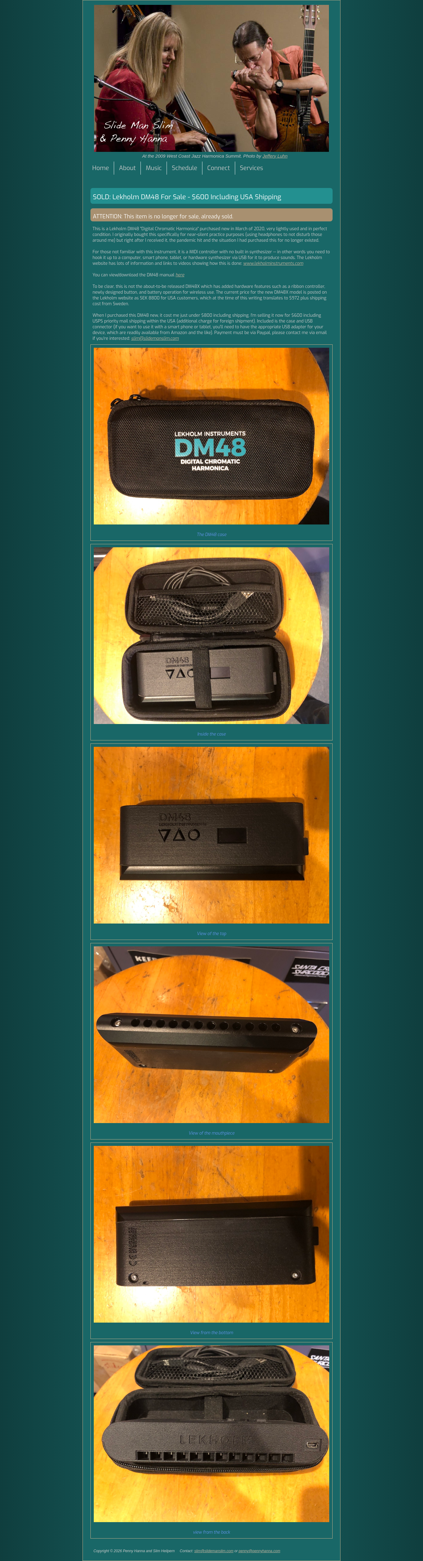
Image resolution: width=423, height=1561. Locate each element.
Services (251, 168)
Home (100, 168)
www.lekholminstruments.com (273, 263)
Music (154, 168)
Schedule (184, 168)
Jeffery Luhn (275, 156)
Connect (218, 168)
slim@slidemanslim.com (155, 338)
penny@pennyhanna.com (259, 1551)
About (127, 168)
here (180, 275)
